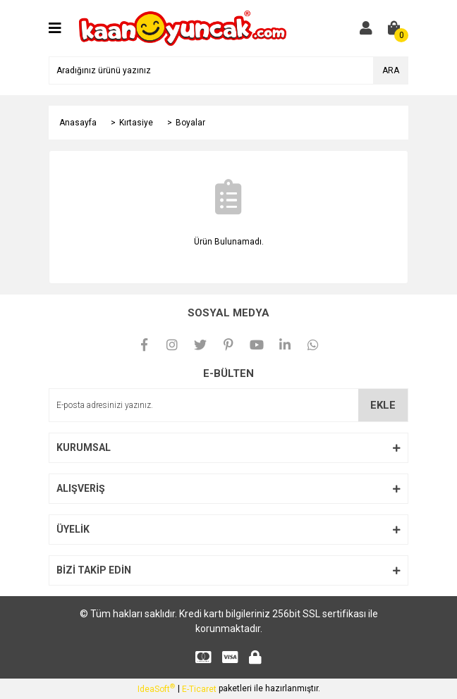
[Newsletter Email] (228, 405)
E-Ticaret (199, 689)
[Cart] (394, 28)
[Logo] (183, 27)
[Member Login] (366, 28)
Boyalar (190, 123)
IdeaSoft (156, 688)
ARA (390, 70)
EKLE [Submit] (383, 405)
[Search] (228, 70)
